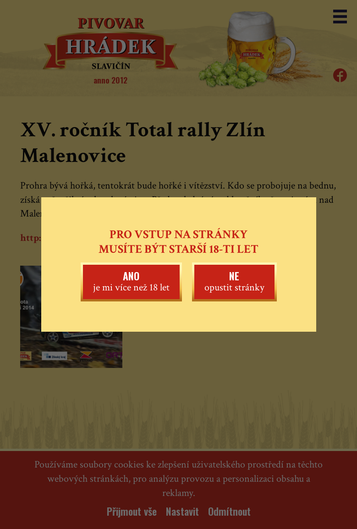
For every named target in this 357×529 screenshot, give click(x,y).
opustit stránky (234, 281)
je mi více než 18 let (131, 281)
